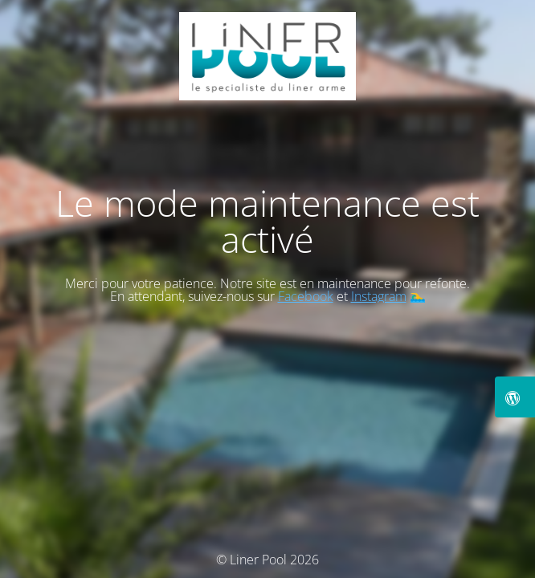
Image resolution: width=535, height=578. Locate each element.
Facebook (305, 296)
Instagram (378, 296)
